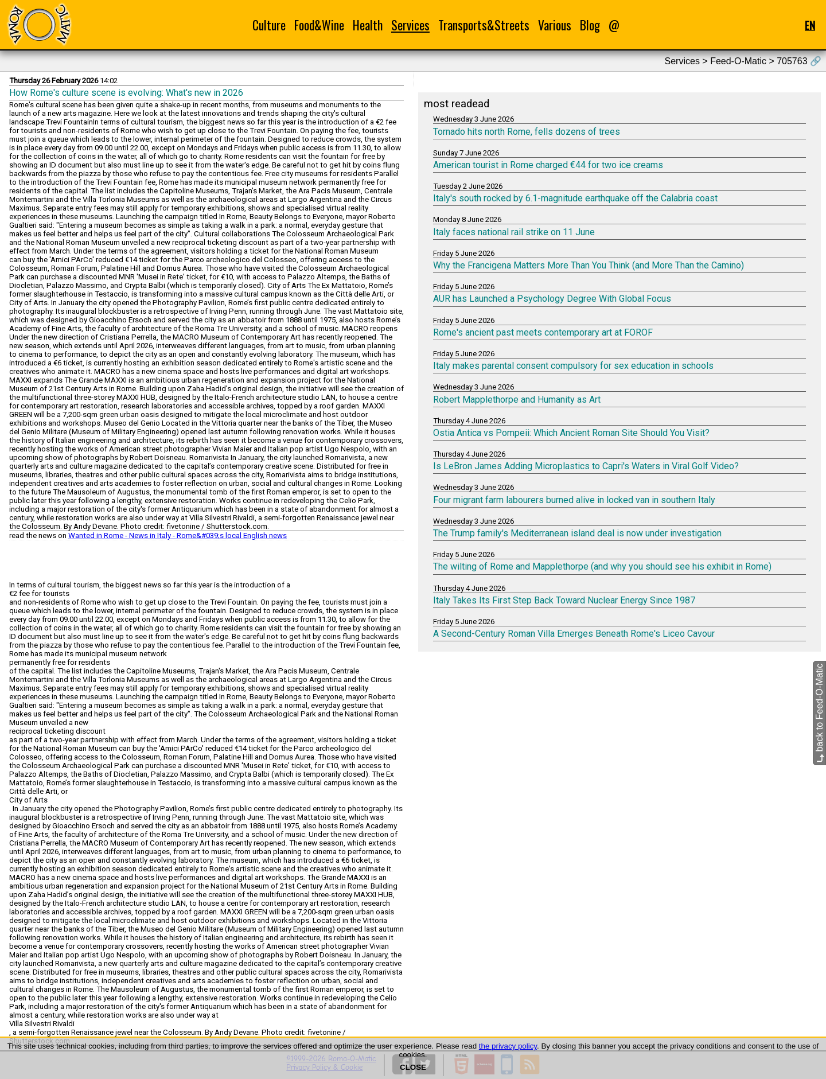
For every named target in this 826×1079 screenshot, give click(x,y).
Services (410, 25)
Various (554, 25)
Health (368, 25)
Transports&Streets (483, 25)
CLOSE (413, 1067)
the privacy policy (508, 1046)
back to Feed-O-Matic (819, 712)
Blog (590, 25)
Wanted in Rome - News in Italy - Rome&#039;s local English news (177, 535)
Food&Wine (319, 25)
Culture (269, 25)
